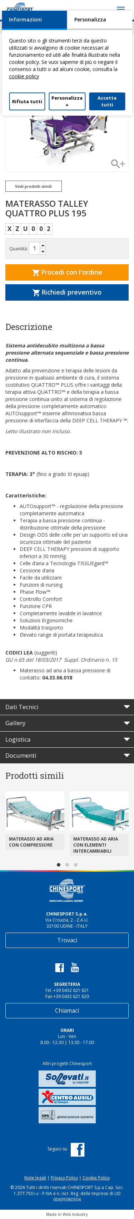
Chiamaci (67, 1010)
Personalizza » (67, 101)
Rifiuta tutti (27, 101)
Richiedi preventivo (67, 292)
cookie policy (24, 76)
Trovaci (67, 940)
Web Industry (75, 1214)
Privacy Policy (64, 1178)
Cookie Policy (96, 1178)
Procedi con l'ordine (67, 272)
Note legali (35, 1178)
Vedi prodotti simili (33, 186)
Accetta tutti (107, 101)
